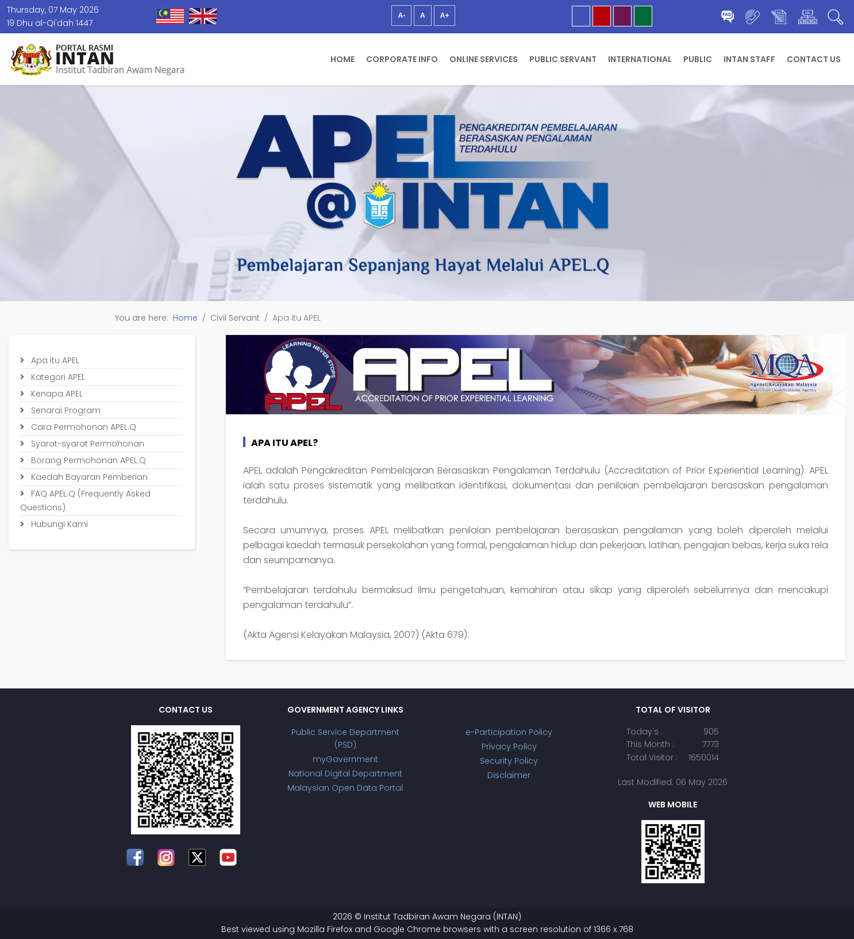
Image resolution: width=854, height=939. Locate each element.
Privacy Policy (509, 746)
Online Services (483, 59)
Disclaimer (508, 775)
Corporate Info (402, 59)
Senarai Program (65, 410)
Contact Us (814, 59)
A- (401, 15)
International (640, 59)
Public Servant (563, 59)
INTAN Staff (749, 59)
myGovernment (345, 759)
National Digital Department (345, 773)
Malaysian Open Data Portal (345, 788)
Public (697, 59)
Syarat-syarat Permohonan (86, 443)
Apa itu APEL (54, 360)
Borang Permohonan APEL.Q (87, 460)
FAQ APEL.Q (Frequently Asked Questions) (85, 500)
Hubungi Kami (58, 524)
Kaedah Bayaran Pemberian (88, 477)
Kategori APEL (57, 377)
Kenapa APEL (56, 393)
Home (342, 59)
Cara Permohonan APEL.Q (82, 427)
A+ (444, 15)
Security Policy (509, 761)
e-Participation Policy (509, 732)
